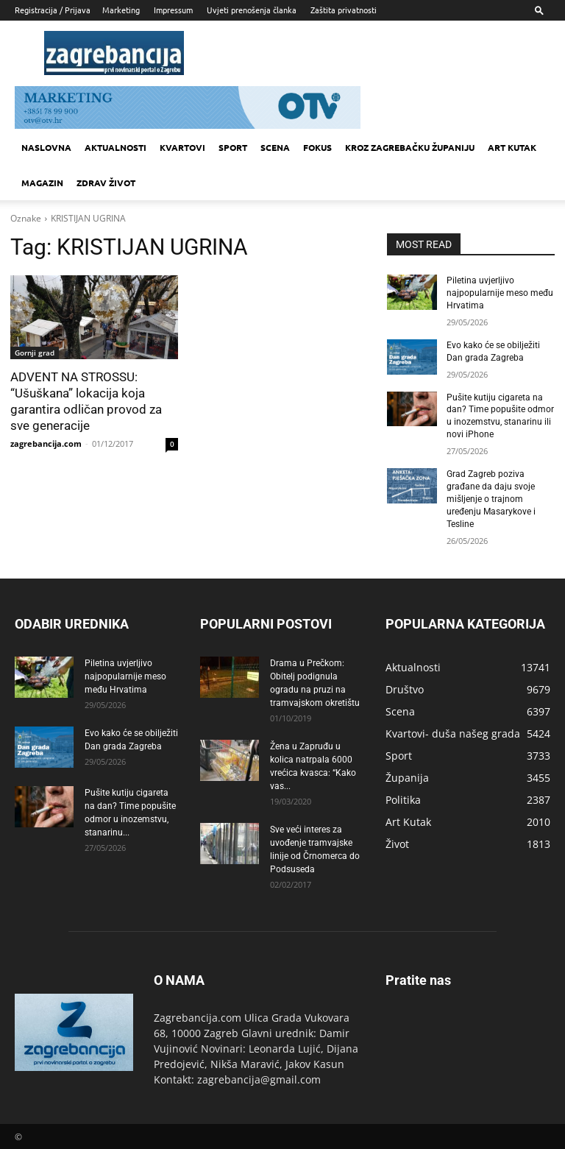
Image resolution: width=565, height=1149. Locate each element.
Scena (275, 147)
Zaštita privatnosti (343, 9)
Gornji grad (34, 352)
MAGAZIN (42, 182)
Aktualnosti (115, 147)
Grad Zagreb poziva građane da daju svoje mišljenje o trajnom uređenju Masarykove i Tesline (491, 498)
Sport (232, 147)
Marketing (121, 9)
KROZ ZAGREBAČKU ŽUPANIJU (410, 147)
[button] (539, 9)
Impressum (173, 9)
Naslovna (46, 147)
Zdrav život (106, 182)
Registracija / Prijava (52, 9)
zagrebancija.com (46, 443)
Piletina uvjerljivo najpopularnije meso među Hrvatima (500, 293)
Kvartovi (182, 147)
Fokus (317, 147)
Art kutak (512, 147)
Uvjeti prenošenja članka (251, 9)
